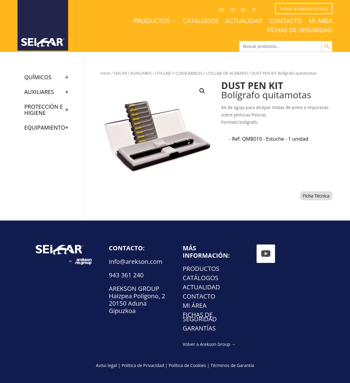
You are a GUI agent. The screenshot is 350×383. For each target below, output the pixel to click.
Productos (151, 22)
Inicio (105, 73)
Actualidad (243, 22)
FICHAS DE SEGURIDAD (299, 31)
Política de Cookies (187, 365)
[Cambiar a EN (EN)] (221, 10)
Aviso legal (106, 365)
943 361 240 (126, 275)
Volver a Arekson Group (304, 8)
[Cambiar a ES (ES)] (243, 10)
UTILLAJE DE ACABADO (227, 73)
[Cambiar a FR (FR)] (232, 10)
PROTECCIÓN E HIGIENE (49, 109)
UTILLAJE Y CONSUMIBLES (179, 73)
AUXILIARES (140, 73)
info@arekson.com (135, 261)
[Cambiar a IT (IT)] (254, 10)
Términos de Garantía (232, 365)
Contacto (285, 22)
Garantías (199, 329)
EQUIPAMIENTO (49, 127)
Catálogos (200, 22)
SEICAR (120, 73)
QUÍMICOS (49, 77)
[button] (202, 90)
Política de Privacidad (142, 365)
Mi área (321, 22)
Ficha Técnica (316, 196)
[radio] (268, 138)
